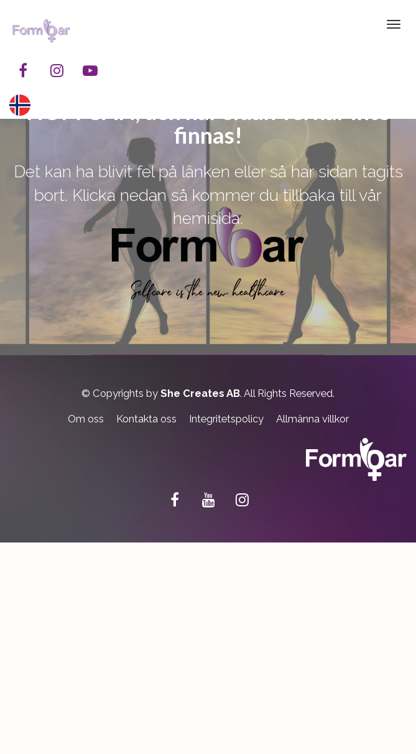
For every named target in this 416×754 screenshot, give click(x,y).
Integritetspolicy (226, 630)
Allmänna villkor (312, 630)
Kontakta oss (146, 630)
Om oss (86, 630)
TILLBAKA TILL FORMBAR (208, 373)
